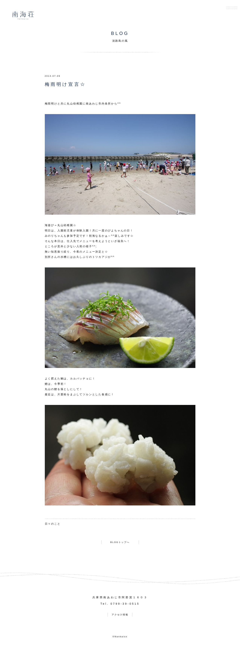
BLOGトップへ (120, 542)
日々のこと (53, 523)
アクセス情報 (120, 616)
